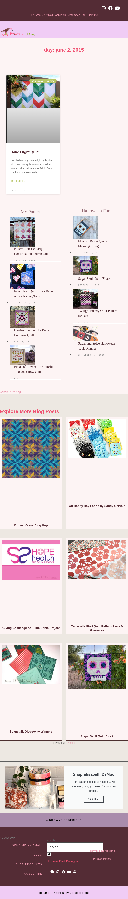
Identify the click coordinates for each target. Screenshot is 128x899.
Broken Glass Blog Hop (31, 525)
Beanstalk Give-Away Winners (31, 731)
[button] (122, 32)
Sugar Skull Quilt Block (94, 278)
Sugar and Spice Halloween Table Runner (96, 346)
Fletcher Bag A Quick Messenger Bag (92, 243)
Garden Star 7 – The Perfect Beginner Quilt (32, 332)
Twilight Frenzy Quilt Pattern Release (97, 313)
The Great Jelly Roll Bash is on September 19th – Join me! (64, 15)
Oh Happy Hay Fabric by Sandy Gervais (97, 506)
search (51, 840)
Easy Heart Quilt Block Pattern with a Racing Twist (35, 293)
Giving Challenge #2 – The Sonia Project (31, 628)
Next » (71, 742)
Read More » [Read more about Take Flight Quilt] (18, 181)
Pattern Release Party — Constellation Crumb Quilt (32, 251)
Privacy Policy (102, 858)
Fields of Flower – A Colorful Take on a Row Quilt (34, 369)
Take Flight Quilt (25, 152)
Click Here (93, 799)
